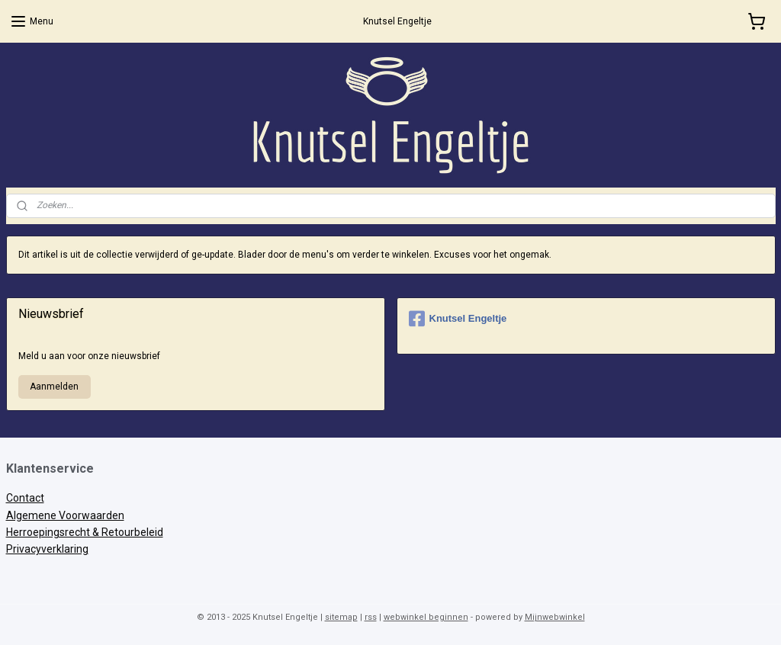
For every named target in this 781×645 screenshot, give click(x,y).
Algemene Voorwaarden (65, 515)
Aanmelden (54, 386)
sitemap (341, 617)
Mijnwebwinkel (555, 617)
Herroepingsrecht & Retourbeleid (84, 532)
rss (371, 617)
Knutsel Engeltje (458, 319)
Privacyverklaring (47, 549)
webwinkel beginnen (426, 617)
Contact (25, 498)
